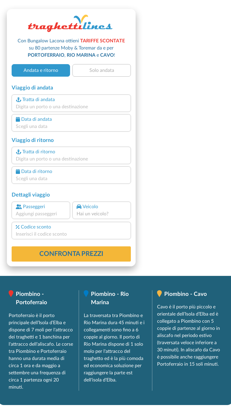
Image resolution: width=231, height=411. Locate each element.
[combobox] (71, 106)
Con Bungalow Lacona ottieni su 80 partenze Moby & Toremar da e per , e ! (71, 48)
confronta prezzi (71, 254)
